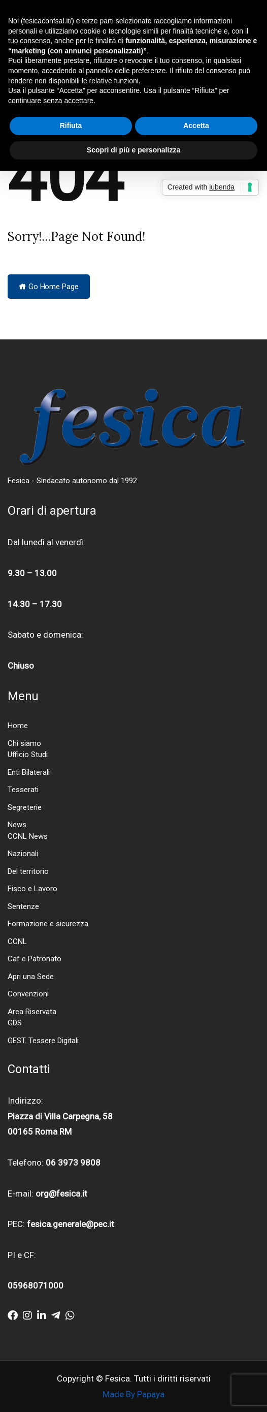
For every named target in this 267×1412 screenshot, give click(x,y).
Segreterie (25, 807)
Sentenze (23, 906)
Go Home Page (49, 286)
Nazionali (23, 853)
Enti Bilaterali (29, 772)
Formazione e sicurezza (48, 923)
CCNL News (28, 836)
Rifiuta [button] (71, 125)
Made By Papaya (133, 1394)
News (17, 824)
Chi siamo (24, 743)
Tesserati (23, 789)
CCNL (17, 941)
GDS (15, 1022)
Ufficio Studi (28, 754)
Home (18, 725)
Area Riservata (32, 1011)
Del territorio (28, 871)
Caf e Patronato (34, 958)
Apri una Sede (31, 976)
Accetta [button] (196, 125)
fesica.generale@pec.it (70, 1224)
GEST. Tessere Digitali (43, 1040)
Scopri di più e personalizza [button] (133, 150)
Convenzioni (28, 993)
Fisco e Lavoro (32, 888)
